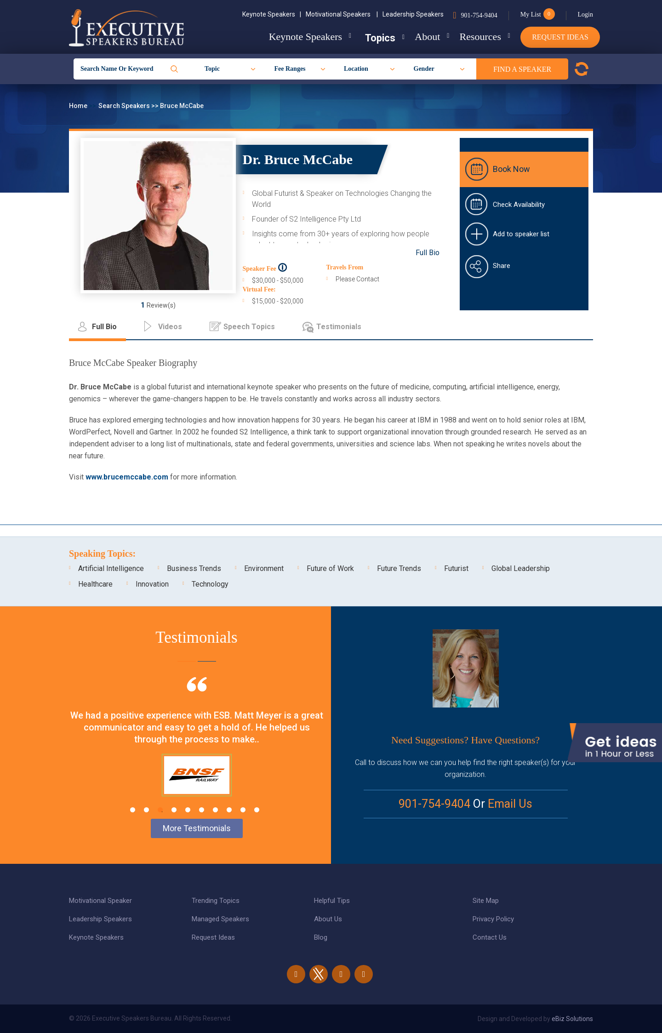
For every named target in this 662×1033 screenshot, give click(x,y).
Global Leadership (520, 568)
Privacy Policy (493, 919)
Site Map (486, 900)
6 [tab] (201, 809)
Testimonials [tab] (338, 326)
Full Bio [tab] (104, 326)
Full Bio (427, 252)
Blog (320, 937)
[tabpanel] (196, 748)
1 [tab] (132, 809)
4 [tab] (174, 809)
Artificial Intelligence (111, 568)
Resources (476, 36)
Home (79, 105)
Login (585, 14)
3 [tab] (160, 809)
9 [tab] (242, 809)
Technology (210, 584)
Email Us (510, 803)
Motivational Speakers (342, 14)
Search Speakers (124, 105)
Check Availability (519, 204)
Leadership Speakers (413, 14)
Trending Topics (216, 900)
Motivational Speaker (100, 900)
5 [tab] (187, 809)
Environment (264, 568)
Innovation (152, 584)
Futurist (456, 568)
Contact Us (490, 937)
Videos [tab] (170, 326)
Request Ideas (560, 37)
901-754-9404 (479, 15)
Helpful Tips (332, 900)
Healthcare (95, 584)
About (420, 36)
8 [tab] (229, 809)
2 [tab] (146, 809)
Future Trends (399, 568)
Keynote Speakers (271, 14)
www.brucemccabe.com (127, 477)
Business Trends (194, 568)
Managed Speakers (220, 919)
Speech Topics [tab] (249, 326)
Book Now (511, 169)
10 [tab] (256, 809)
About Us (328, 919)
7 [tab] (215, 809)
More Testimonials (197, 828)
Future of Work (330, 568)
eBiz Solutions (572, 1018)
